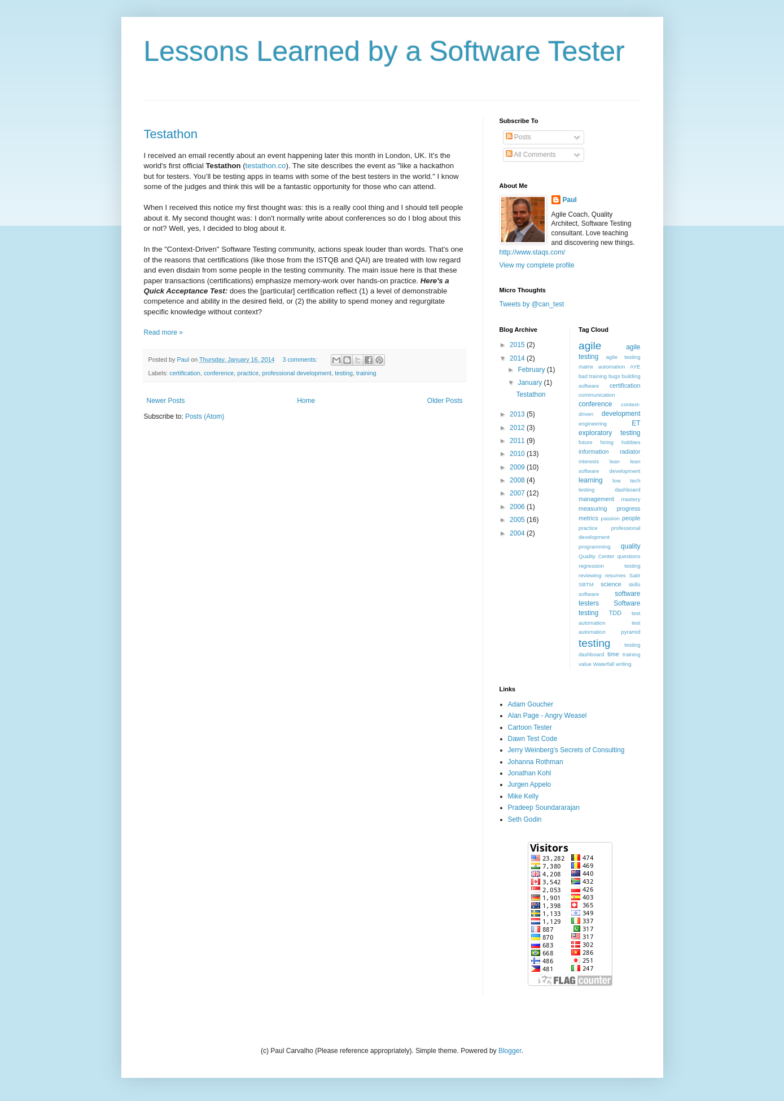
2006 (518, 507)
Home (306, 401)
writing (624, 664)
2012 (518, 428)
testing (344, 373)
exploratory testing (610, 433)
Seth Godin (525, 819)
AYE (635, 366)
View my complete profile (537, 265)
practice (248, 373)
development (621, 414)
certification (184, 373)
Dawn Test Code (533, 739)
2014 (518, 358)
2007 (518, 493)
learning (591, 480)
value (585, 664)
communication (597, 395)
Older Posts (445, 401)
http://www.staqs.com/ (533, 252)
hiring (606, 442)
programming (595, 546)
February (532, 370)
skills (635, 584)
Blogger (510, 1051)
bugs (614, 376)
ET (636, 423)
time (613, 654)
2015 (518, 345)
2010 (518, 454)
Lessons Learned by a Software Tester (384, 51)
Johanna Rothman (535, 762)
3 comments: (300, 359)
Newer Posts (166, 401)
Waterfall (604, 664)
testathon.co (266, 165)
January (531, 383)
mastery (630, 499)
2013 (518, 414)
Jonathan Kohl (529, 773)
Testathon (171, 134)
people (631, 518)
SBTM (586, 584)
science (611, 584)
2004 (518, 533)
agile (590, 346)
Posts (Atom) (204, 416)
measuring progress (610, 508)
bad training (593, 376)
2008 (518, 480)
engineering (593, 423)
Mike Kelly (523, 796)
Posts (518, 137)
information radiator (610, 451)
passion (610, 518)
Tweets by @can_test (532, 304)
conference (219, 373)
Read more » (163, 332)
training (366, 373)
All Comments (531, 155)
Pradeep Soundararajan (544, 808)
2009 (518, 467)
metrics (588, 518)
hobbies (631, 442)
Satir (635, 575)
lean (615, 461)
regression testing (610, 566)
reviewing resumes (602, 575)
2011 (518, 441)
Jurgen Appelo (529, 784)
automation (611, 366)
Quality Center (597, 556)
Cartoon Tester (530, 727)
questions (628, 556)
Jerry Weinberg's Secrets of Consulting (566, 750)
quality (631, 546)
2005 (518, 520)
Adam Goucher (531, 704)
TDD (615, 612)
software (589, 594)
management (596, 498)
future (586, 442)
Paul (570, 200)
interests (589, 461)
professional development (296, 373)
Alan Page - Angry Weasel (547, 716)
